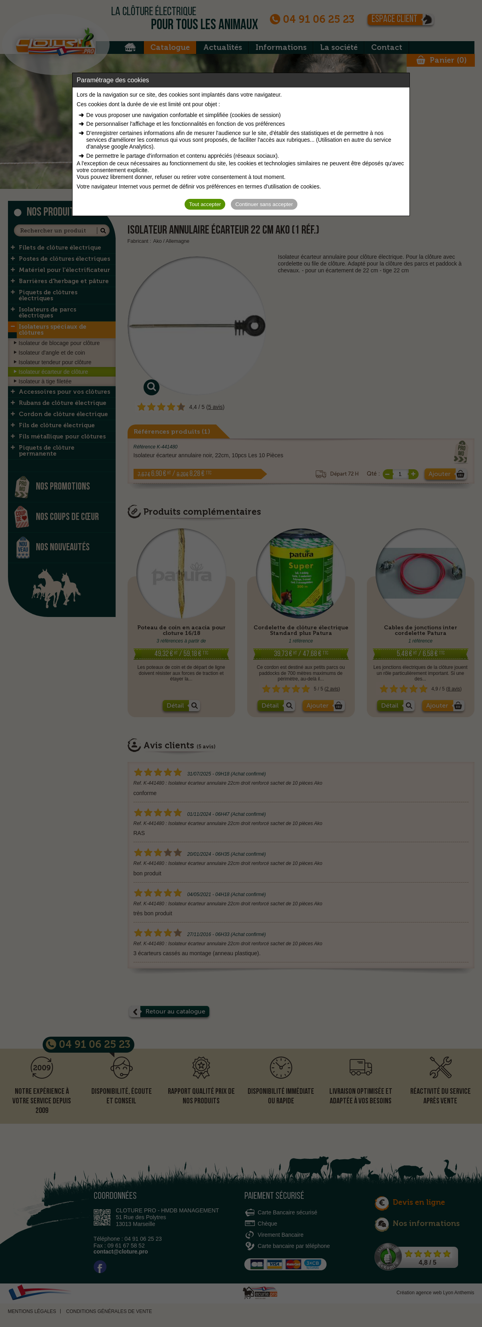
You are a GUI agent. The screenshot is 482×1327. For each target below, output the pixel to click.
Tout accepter (205, 204)
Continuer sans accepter (264, 204)
